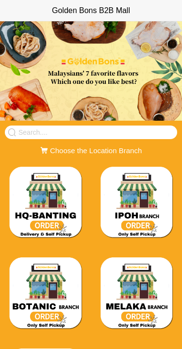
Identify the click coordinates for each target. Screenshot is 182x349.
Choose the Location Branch (91, 150)
